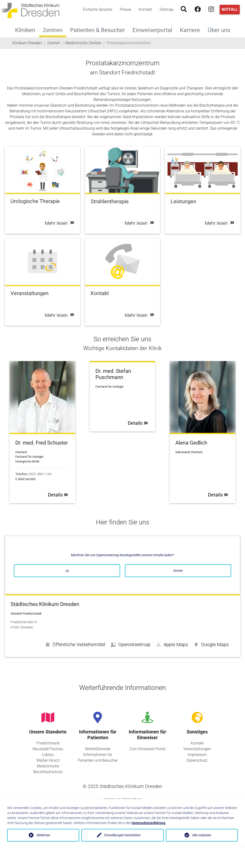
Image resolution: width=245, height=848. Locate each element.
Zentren (52, 30)
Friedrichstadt (48, 743)
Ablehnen (43, 835)
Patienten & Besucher (99, 29)
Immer (178, 571)
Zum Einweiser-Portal (147, 749)
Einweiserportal (154, 29)
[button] (211, 645)
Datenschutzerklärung (148, 823)
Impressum (197, 754)
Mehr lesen (59, 223)
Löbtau (48, 754)
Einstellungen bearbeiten (122, 835)
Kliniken (27, 29)
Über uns (221, 29)
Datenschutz (197, 760)
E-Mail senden (25, 479)
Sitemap (166, 9)
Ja (67, 571)
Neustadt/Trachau (48, 749)
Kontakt (145, 9)
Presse (125, 9)
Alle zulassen (201, 835)
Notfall (230, 9)
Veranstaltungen (197, 749)
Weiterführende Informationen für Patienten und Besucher (98, 755)
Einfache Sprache (97, 9)
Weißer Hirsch (48, 760)
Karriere (192, 29)
